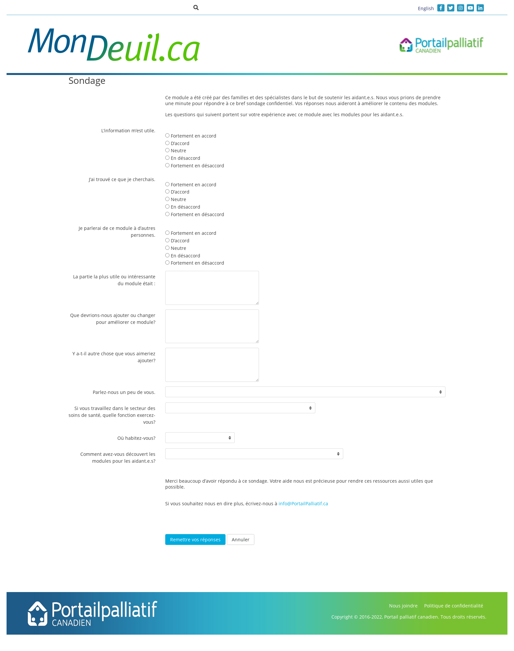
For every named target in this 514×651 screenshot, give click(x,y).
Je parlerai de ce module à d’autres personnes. (117, 231)
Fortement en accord (190, 136)
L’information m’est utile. (128, 130)
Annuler (240, 539)
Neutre (175, 150)
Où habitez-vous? (136, 438)
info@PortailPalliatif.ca (303, 503)
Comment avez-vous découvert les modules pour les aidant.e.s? (117, 457)
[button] (196, 7)
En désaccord (182, 158)
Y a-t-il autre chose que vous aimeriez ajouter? (113, 356)
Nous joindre (403, 606)
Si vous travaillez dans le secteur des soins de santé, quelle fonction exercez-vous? (112, 415)
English (426, 8)
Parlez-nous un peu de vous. (124, 392)
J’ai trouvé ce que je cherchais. (122, 179)
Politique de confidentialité (453, 606)
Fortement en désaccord (194, 165)
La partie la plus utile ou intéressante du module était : (114, 280)
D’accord (177, 143)
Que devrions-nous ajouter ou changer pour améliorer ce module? (112, 318)
